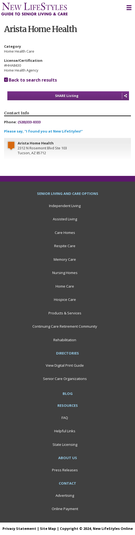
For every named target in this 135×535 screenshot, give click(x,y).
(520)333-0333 (29, 122)
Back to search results (30, 80)
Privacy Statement (19, 528)
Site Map (48, 528)
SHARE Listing (92, 96)
